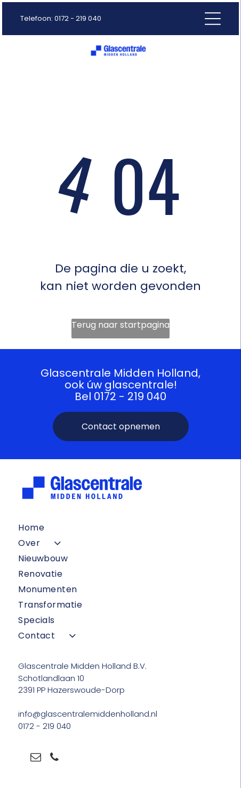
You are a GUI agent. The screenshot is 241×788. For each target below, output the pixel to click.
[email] (36, 758)
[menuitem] (120, 527)
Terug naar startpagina (120, 325)
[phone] (54, 758)
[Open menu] (213, 19)
